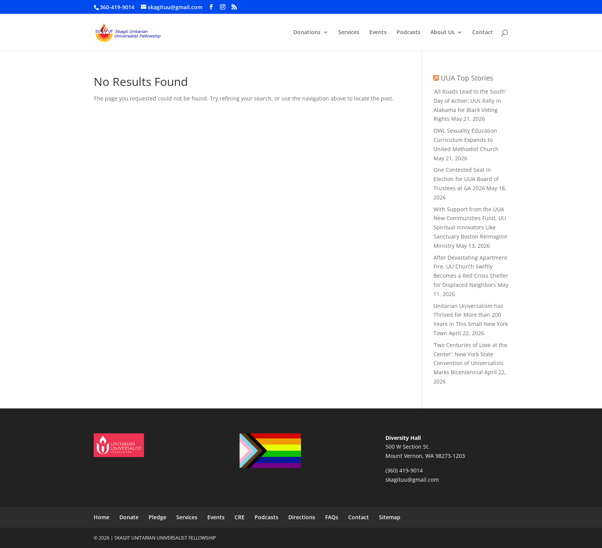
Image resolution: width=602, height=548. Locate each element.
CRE (240, 517)
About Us (442, 33)
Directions (301, 517)
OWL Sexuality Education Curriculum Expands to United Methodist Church (466, 140)
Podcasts (408, 33)
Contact (482, 33)
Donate (129, 517)
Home (101, 517)
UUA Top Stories (467, 77)
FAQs (331, 517)
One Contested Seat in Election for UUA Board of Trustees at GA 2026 (466, 179)
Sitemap (389, 517)
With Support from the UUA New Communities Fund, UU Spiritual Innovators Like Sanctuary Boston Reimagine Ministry (470, 227)
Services (348, 33)
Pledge (157, 517)
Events (378, 33)
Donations (307, 33)
